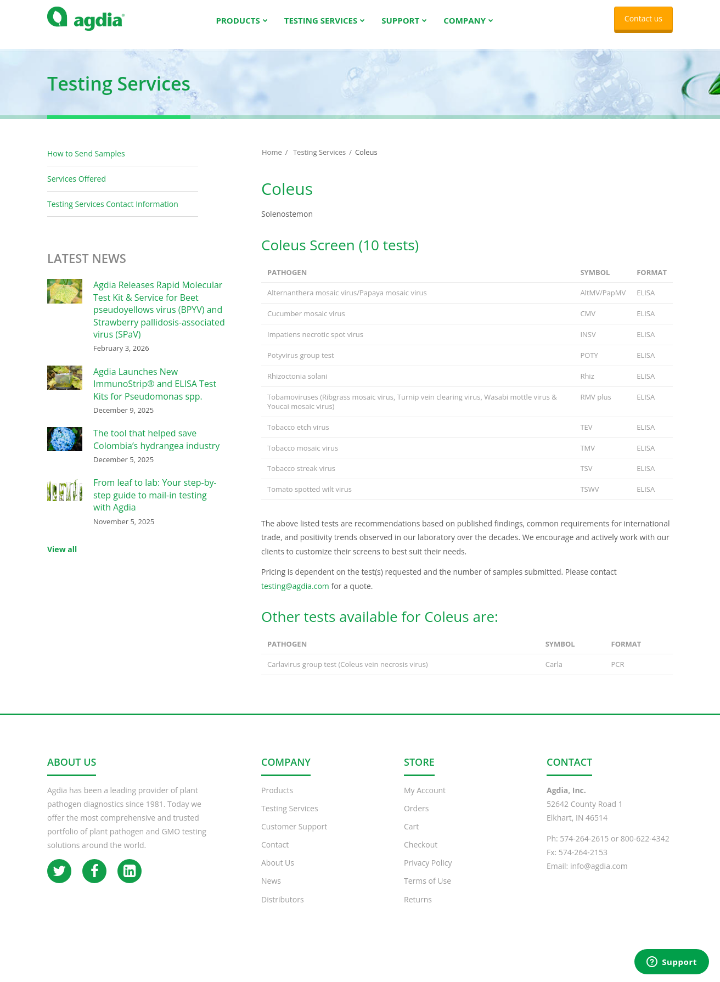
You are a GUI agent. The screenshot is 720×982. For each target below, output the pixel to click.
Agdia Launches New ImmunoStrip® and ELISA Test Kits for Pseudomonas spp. (154, 395)
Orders (416, 819)
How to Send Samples (86, 164)
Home (272, 163)
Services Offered (76, 189)
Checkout (420, 855)
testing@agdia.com (296, 597)
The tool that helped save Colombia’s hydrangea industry (156, 450)
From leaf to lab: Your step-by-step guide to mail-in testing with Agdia (155, 505)
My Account (425, 801)
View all (62, 560)
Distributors (282, 910)
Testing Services (319, 163)
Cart (411, 837)
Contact (275, 855)
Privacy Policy (428, 873)
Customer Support (294, 837)
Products (277, 801)
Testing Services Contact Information (112, 215)
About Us (277, 873)
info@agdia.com (599, 877)
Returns (418, 910)
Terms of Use (427, 891)
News (271, 891)
